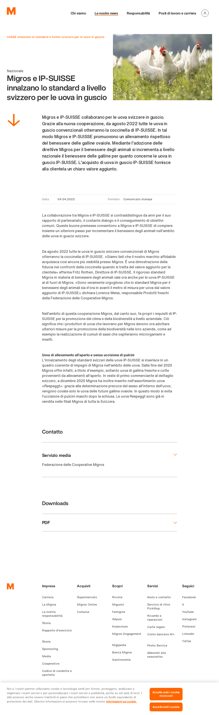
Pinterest (190, 626)
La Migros (51, 604)
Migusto (119, 604)
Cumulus (85, 612)
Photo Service (159, 645)
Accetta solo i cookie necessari (166, 697)
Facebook (190, 597)
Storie (48, 641)
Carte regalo (157, 627)
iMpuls (118, 619)
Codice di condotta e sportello (57, 673)
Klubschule (121, 626)
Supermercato (88, 597)
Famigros (120, 612)
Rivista (119, 597)
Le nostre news (106, 13)
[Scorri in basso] (14, 121)
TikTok (188, 641)
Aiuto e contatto (160, 597)
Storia (48, 623)
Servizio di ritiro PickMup (158, 606)
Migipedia (121, 645)
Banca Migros (123, 652)
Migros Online (88, 604)
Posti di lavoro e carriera (177, 13)
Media (48, 656)
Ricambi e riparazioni (156, 617)
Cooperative (52, 663)
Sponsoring (51, 649)
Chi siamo (78, 13)
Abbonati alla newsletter (156, 655)
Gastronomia (123, 660)
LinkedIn (190, 634)
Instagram (191, 619)
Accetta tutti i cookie (166, 710)
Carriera (49, 597)
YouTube (189, 612)
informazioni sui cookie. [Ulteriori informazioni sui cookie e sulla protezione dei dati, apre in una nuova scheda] (121, 705)
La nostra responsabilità (54, 614)
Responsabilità (138, 13)
